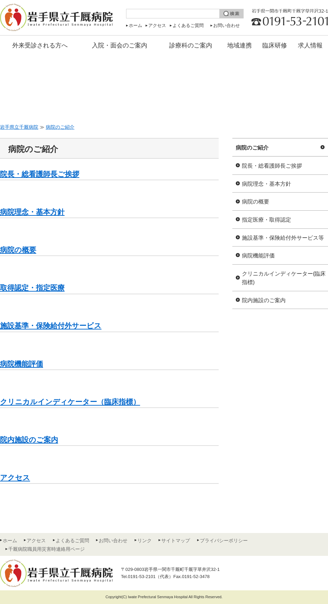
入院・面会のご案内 (119, 45)
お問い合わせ (226, 25)
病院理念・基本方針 (266, 184)
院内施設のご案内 (264, 300)
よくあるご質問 (188, 25)
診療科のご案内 (190, 45)
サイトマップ (175, 540)
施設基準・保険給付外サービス (50, 325)
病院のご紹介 (252, 148)
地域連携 (239, 45)
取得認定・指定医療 (32, 288)
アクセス (157, 25)
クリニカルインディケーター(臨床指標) (284, 278)
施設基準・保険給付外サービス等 (283, 238)
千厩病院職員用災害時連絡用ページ (46, 549)
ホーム (135, 25)
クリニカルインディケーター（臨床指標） (70, 402)
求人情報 (310, 45)
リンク (144, 540)
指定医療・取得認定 (266, 220)
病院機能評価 (258, 255)
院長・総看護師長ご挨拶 (272, 166)
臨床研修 (274, 45)
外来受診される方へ (40, 45)
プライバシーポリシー (224, 540)
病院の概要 (255, 202)
